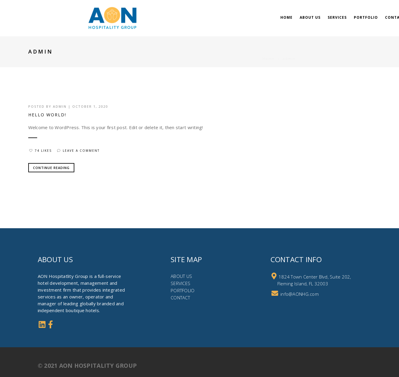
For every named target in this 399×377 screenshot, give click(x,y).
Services (337, 17)
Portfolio (366, 17)
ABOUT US (181, 276)
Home (286, 17)
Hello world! (47, 115)
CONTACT (180, 298)
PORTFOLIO (182, 290)
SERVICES (180, 283)
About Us (310, 17)
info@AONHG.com (299, 294)
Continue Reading (51, 167)
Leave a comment (78, 150)
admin (60, 106)
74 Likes (40, 150)
